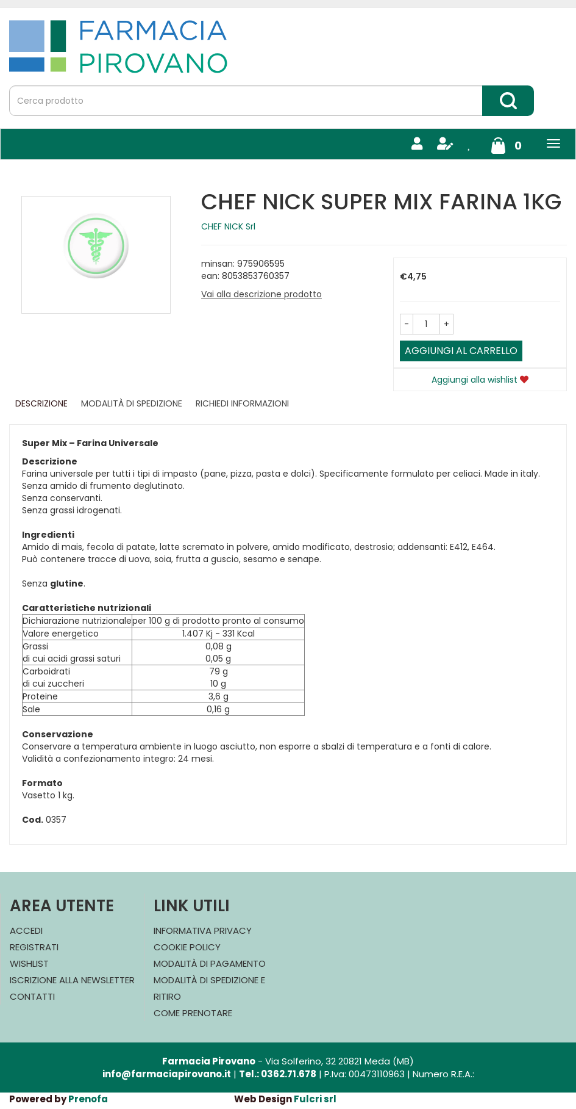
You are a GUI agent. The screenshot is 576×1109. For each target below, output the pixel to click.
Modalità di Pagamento (210, 963)
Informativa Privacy (203, 930)
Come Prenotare (193, 1012)
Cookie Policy (187, 947)
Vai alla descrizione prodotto (261, 294)
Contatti (32, 996)
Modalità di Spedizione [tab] (131, 403)
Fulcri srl (315, 1099)
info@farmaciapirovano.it (166, 1073)
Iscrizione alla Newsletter (72, 980)
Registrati (34, 947)
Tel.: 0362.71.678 (277, 1073)
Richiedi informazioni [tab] (242, 403)
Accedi (26, 930)
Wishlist (29, 963)
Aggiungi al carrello (461, 351)
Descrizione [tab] (41, 403)
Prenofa (88, 1099)
